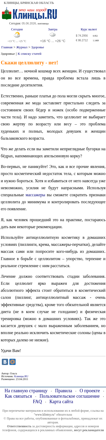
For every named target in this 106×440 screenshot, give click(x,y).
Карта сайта (61, 401)
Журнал (22, 47)
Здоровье (37, 47)
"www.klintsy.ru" (44, 414)
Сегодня (17, 29)
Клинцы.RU (21, 376)
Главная (7, 47)
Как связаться (18, 396)
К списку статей (29, 54)
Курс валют (89, 29)
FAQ (37, 401)
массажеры (35, 195)
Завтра (53, 29)
